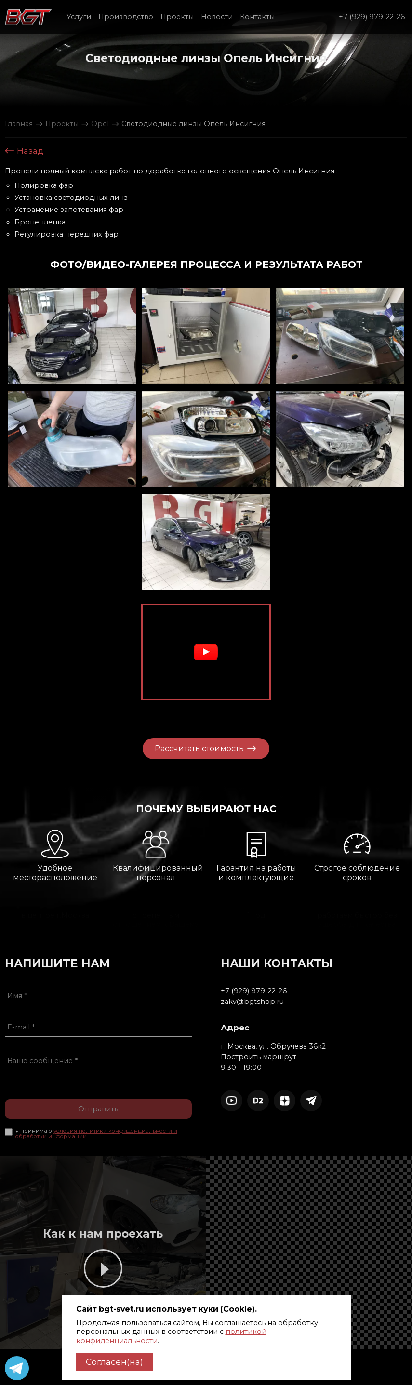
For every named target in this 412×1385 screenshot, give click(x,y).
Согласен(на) (114, 1362)
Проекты (177, 17)
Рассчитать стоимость (180, 747)
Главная (19, 123)
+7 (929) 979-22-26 (372, 17)
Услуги (78, 17)
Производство (125, 17)
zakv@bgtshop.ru (294, 1001)
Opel (100, 123)
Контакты (257, 17)
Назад (24, 151)
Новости (217, 17)
